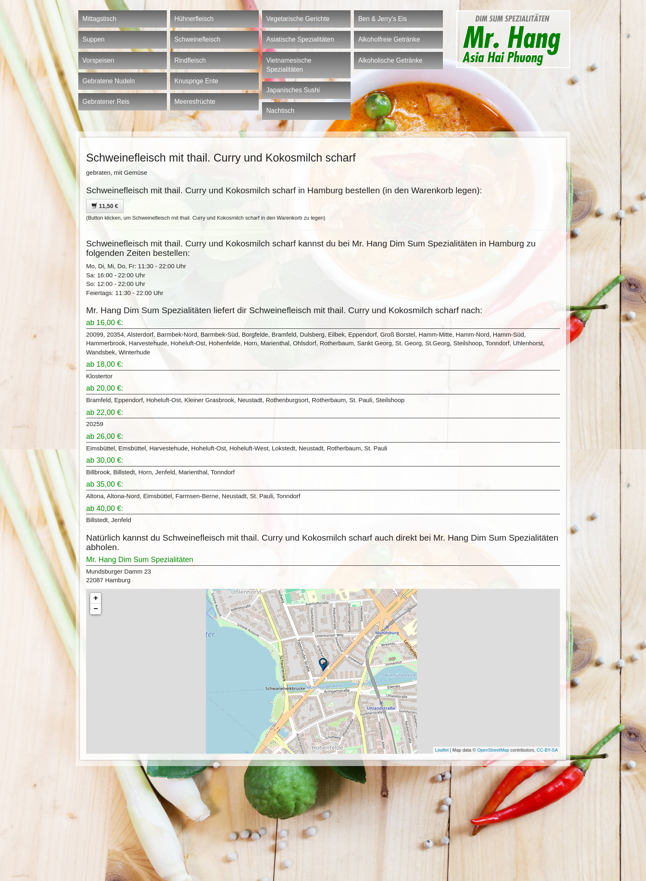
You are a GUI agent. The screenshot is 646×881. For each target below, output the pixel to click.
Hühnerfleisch (193, 18)
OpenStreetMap (493, 749)
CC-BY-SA (547, 749)
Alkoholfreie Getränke (389, 39)
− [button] (96, 609)
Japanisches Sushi (293, 90)
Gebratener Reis (105, 101)
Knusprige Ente (196, 80)
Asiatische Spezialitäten (300, 39)
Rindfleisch (190, 60)
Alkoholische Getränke (390, 60)
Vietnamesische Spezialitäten (288, 65)
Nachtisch (280, 110)
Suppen (93, 39)
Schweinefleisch (197, 39)
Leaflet (442, 749)
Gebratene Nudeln (108, 80)
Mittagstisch (99, 18)
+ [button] (96, 598)
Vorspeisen (98, 60)
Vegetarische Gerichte (297, 18)
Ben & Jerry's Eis (382, 18)
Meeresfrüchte (194, 101)
